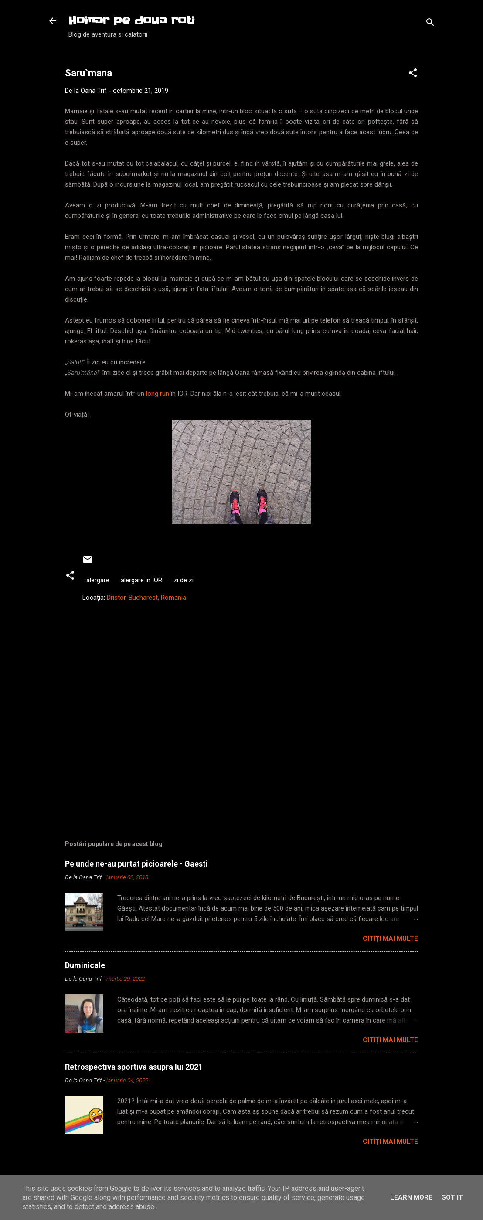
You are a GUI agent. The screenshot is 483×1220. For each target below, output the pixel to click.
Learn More (411, 1197)
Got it (452, 1197)
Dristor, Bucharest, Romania (146, 598)
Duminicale (85, 965)
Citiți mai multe (390, 938)
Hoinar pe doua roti (131, 21)
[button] (413, 74)
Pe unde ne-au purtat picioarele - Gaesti (136, 863)
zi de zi (183, 580)
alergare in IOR (141, 580)
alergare (97, 580)
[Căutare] (430, 23)
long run (157, 394)
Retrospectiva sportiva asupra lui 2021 (134, 1066)
